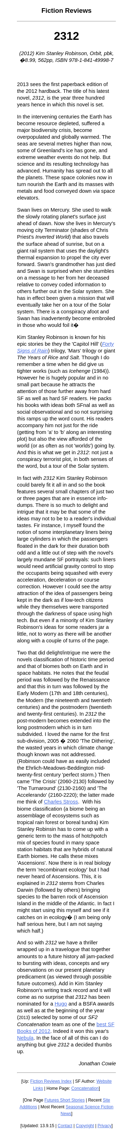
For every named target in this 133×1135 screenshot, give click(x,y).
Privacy (104, 1125)
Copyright (85, 1125)
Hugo (61, 1004)
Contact (65, 1125)
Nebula (25, 1038)
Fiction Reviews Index (51, 1081)
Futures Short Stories (64, 1100)
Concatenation (85, 1088)
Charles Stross (61, 802)
